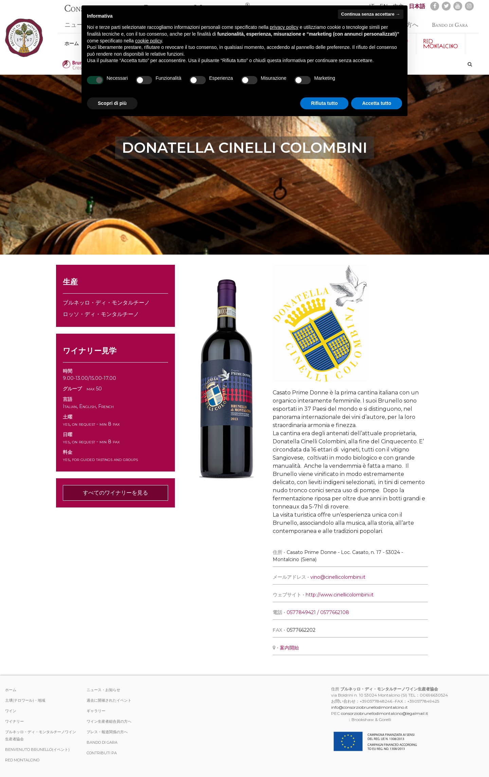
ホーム (72, 40)
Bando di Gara (450, 21)
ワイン (10, 710)
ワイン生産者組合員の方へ (109, 721)
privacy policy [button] (284, 27)
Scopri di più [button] (112, 103)
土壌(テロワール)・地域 (25, 700)
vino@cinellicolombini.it (337, 577)
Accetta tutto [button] (376, 103)
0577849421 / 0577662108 (318, 612)
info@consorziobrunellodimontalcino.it (369, 707)
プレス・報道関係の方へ (107, 731)
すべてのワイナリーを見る (115, 492)
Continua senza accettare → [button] (370, 14)
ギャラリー (96, 710)
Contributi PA (102, 753)
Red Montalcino (22, 760)
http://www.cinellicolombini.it (340, 595)
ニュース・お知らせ (103, 689)
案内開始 (289, 648)
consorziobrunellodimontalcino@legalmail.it (384, 713)
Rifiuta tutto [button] (324, 103)
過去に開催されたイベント (109, 700)
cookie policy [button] (148, 40)
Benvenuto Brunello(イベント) (37, 749)
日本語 (417, 6)
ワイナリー (14, 721)
